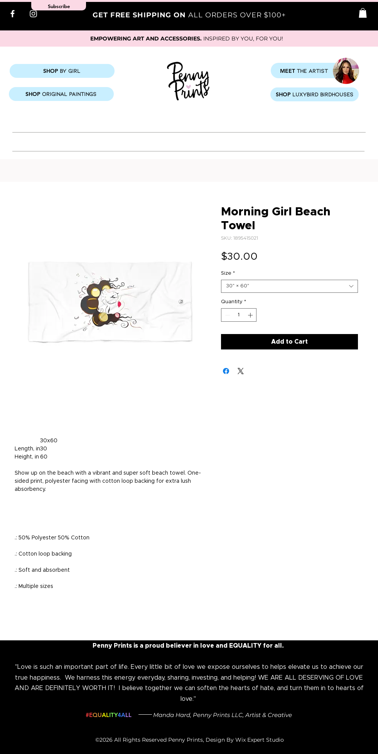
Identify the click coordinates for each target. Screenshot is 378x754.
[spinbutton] (238, 315)
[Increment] (251, 315)
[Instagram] (33, 13)
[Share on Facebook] (226, 371)
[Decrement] (226, 315)
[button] (363, 13)
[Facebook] (12, 13)
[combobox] (289, 286)
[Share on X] (240, 371)
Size (228, 273)
